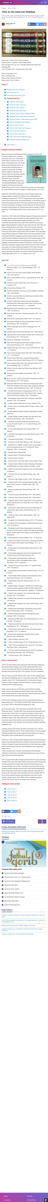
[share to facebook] (32, 24)
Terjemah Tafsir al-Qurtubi (18, 105)
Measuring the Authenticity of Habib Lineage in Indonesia (18, 925)
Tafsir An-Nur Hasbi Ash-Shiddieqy (20, 128)
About (6, 1196)
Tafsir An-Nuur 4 (12, 798)
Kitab (6, 816)
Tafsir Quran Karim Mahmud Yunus (20, 137)
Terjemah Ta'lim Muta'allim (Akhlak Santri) (17, 881)
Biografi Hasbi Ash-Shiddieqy (16, 89)
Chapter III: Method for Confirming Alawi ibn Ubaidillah (17, 934)
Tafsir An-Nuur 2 (12, 792)
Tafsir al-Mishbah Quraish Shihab (20, 122)
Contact (29, 1196)
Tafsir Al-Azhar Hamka (17, 125)
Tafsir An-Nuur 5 (12, 800)
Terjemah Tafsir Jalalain (17, 108)
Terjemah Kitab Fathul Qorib (12, 869)
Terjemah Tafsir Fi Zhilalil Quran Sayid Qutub (23, 119)
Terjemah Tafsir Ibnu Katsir (18, 110)
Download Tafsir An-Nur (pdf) (16, 95)
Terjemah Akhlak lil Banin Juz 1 (14, 893)
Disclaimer (7, 1200)
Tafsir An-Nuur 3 (12, 795)
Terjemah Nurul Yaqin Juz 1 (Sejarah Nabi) (17, 877)
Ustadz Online (10, 23)
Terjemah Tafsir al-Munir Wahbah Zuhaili (22, 113)
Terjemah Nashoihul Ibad (12, 905)
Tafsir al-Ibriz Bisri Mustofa (18, 131)
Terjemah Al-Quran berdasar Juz (19, 139)
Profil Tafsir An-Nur (13, 92)
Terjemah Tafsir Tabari (17, 102)
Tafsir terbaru (11, 145)
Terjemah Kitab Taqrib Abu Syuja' (14, 897)
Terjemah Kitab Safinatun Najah (14, 873)
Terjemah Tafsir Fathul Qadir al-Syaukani (22, 116)
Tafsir (9, 816)
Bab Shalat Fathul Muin (11, 901)
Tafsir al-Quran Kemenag (17, 134)
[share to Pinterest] (44, 24)
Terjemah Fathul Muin (11, 885)
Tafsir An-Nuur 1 (12, 789)
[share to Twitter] (39, 24)
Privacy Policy (31, 1200)
